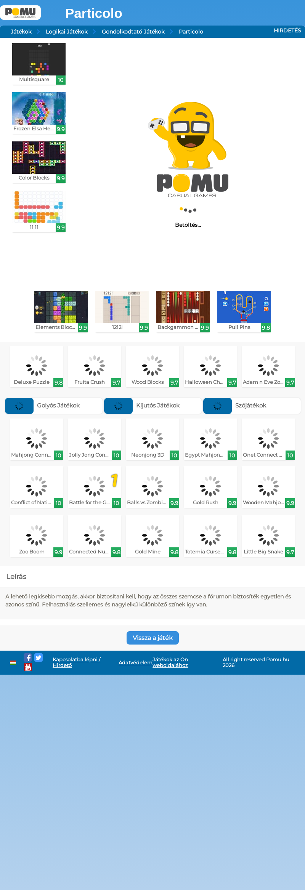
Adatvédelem (135, 662)
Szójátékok (234, 405)
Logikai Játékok (66, 31)
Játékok (21, 31)
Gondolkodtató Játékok (133, 31)
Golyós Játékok (42, 405)
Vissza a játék (153, 637)
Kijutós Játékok (142, 405)
